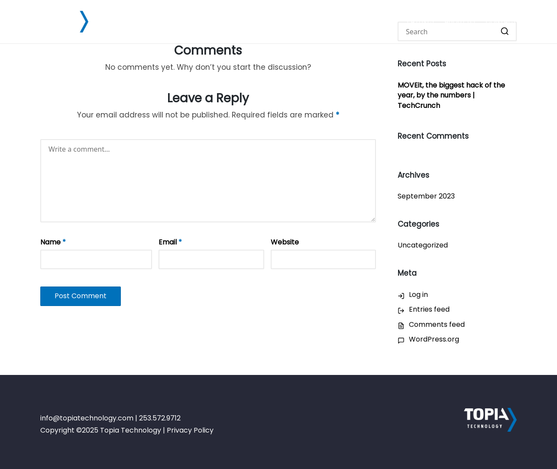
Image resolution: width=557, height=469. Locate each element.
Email (170, 242)
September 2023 (426, 196)
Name (53, 242)
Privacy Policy (190, 430)
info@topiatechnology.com (86, 418)
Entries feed (429, 309)
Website (285, 242)
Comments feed (437, 324)
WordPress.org (434, 339)
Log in (418, 295)
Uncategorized (423, 245)
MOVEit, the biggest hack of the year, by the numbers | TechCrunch (451, 95)
